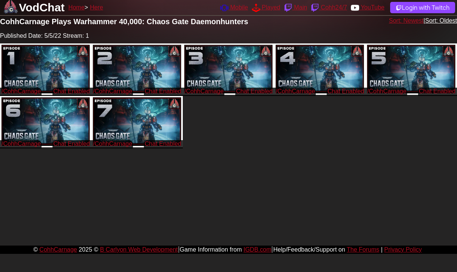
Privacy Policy (403, 249)
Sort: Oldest (441, 20)
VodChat (42, 7)
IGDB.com (258, 249)
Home (76, 7)
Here (96, 7)
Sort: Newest (406, 20)
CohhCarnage (58, 249)
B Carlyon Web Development (139, 249)
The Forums (363, 249)
